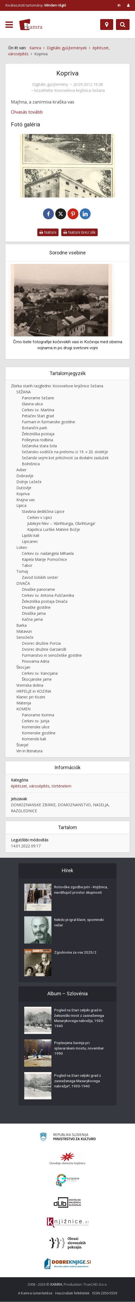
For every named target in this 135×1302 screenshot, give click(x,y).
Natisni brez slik (79, 232)
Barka (21, 625)
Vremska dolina (29, 685)
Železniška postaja (38, 434)
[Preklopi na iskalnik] (123, 24)
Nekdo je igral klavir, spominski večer (80, 923)
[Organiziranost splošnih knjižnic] (67, 1159)
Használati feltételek (72, 1293)
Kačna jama (32, 619)
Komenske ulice (36, 727)
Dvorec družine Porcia (41, 643)
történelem (61, 786)
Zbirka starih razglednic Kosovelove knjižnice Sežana (57, 386)
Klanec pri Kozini (30, 697)
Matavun (24, 631)
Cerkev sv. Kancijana (40, 673)
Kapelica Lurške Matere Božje (53, 529)
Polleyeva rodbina (37, 440)
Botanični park (34, 428)
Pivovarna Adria (35, 661)
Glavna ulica (32, 404)
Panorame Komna (38, 715)
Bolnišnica (31, 464)
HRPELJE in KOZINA (33, 691)
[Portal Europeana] (67, 1181)
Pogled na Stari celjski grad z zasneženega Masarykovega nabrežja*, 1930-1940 (79, 1082)
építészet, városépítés (30, 786)
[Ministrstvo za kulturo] (67, 1138)
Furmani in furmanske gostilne (48, 422)
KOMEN (23, 709)
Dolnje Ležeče (29, 482)
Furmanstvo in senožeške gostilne (52, 655)
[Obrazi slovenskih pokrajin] (67, 1243)
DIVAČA (23, 583)
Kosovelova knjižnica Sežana (79, 90)
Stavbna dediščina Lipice (43, 511)
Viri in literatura (29, 751)
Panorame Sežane (38, 398)
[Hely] (106, 24)
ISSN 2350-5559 (104, 1293)
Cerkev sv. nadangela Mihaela (48, 553)
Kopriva (23, 494)
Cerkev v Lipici (39, 517)
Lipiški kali (30, 535)
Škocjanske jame (37, 679)
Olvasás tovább (27, 112)
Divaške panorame (38, 589)
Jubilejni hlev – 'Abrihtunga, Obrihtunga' (61, 523)
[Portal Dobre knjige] (67, 1263)
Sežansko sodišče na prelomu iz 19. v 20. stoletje (65, 452)
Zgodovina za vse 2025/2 (76, 953)
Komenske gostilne (39, 733)
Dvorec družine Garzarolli (44, 649)
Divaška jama (34, 613)
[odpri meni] (9, 24)
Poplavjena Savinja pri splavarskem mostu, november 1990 (81, 1049)
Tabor (27, 565)
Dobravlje (24, 476)
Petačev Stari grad (38, 416)
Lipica (21, 506)
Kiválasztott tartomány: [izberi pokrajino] (35, 5)
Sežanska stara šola (39, 446)
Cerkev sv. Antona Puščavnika (48, 595)
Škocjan (23, 667)
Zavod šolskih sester (40, 577)
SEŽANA (23, 392)
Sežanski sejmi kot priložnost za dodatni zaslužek (65, 458)
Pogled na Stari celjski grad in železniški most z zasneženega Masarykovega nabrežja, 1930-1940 (81, 1019)
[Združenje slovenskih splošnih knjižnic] (68, 1223)
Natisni (47, 232)
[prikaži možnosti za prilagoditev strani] (119, 5)
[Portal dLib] (67, 1202)
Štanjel (22, 745)
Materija (23, 703)
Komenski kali (34, 739)
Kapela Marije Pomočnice (44, 559)
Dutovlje (23, 488)
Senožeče (24, 637)
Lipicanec (30, 541)
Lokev (21, 547)
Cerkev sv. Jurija (35, 721)
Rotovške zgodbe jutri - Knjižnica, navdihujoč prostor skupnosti (78, 893)
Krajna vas (25, 500)
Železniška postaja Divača (45, 601)
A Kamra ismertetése (35, 1293)
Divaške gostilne (36, 607)
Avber (21, 470)
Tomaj (22, 571)
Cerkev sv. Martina (38, 410)
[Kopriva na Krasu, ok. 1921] (67, 165)
